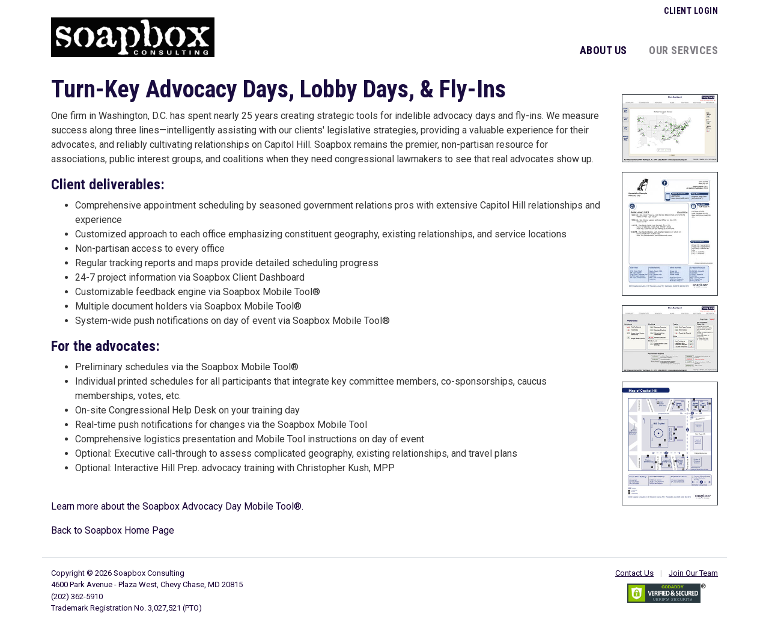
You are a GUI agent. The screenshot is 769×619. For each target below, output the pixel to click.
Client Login (691, 11)
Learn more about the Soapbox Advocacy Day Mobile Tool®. (177, 506)
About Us (603, 50)
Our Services (683, 50)
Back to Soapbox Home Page (112, 530)
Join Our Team (693, 573)
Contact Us (634, 573)
